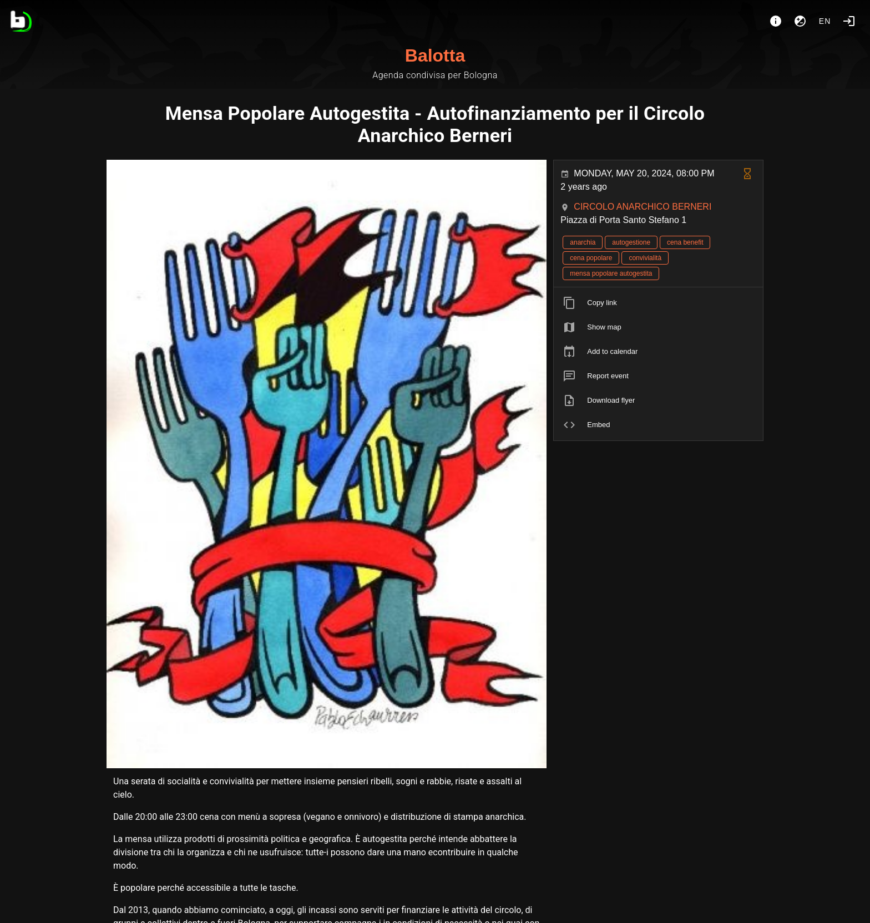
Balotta (435, 55)
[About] (775, 21)
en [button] (825, 21)
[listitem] (658, 303)
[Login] (849, 21)
